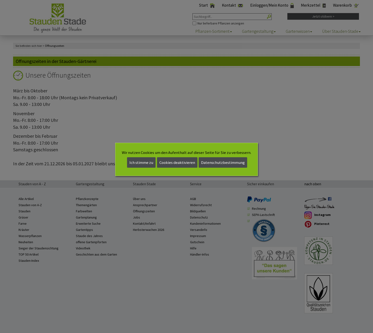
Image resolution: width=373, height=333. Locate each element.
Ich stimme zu (141, 162)
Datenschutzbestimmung (223, 162)
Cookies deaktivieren (177, 162)
